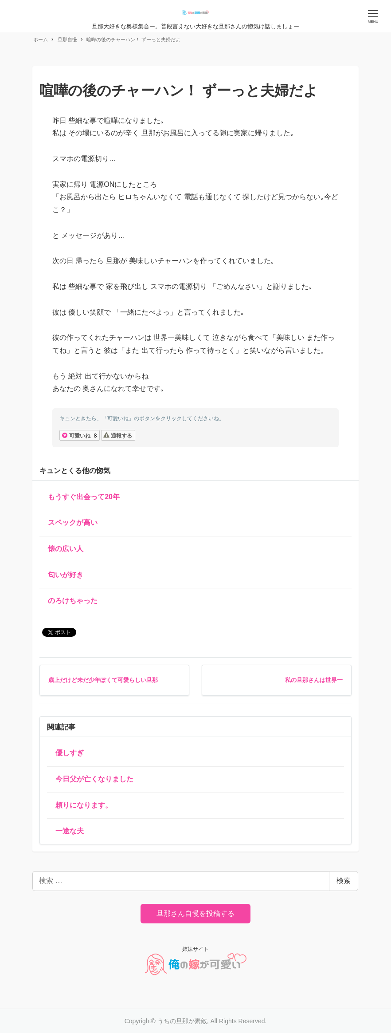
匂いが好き (65, 575)
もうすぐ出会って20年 (84, 497)
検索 (343, 880)
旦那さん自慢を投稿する (195, 913)
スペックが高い (73, 522)
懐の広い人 (65, 548)
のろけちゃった (73, 600)
